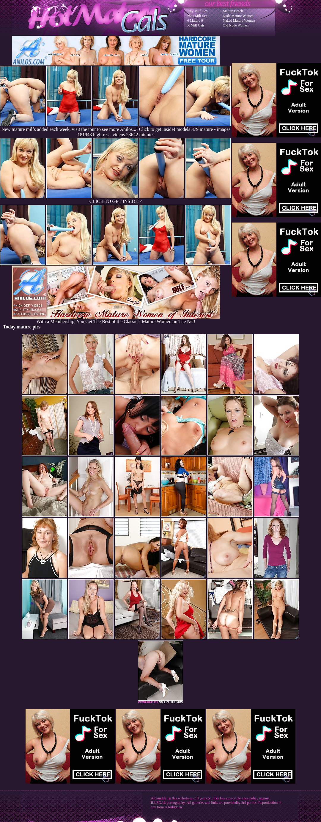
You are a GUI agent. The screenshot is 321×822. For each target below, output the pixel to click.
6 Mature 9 (195, 20)
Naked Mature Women (239, 20)
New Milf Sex (197, 16)
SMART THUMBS (171, 702)
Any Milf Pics (197, 11)
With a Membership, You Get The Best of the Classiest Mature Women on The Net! (116, 319)
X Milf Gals (195, 25)
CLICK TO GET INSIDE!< (115, 201)
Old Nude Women (236, 25)
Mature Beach (233, 11)
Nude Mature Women (238, 16)
